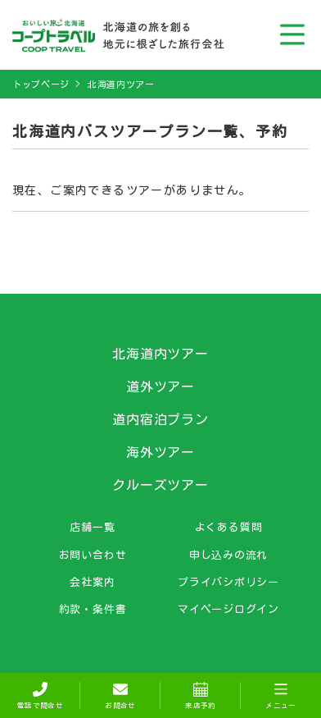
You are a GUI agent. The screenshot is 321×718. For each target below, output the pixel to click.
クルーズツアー (161, 485)
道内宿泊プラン (161, 419)
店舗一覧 (92, 526)
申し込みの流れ (228, 554)
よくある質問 (229, 526)
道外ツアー (161, 386)
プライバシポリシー (228, 581)
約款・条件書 (93, 608)
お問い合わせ (93, 554)
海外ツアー (161, 452)
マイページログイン (228, 608)
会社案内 (92, 581)
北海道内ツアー (121, 84)
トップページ (41, 84)
